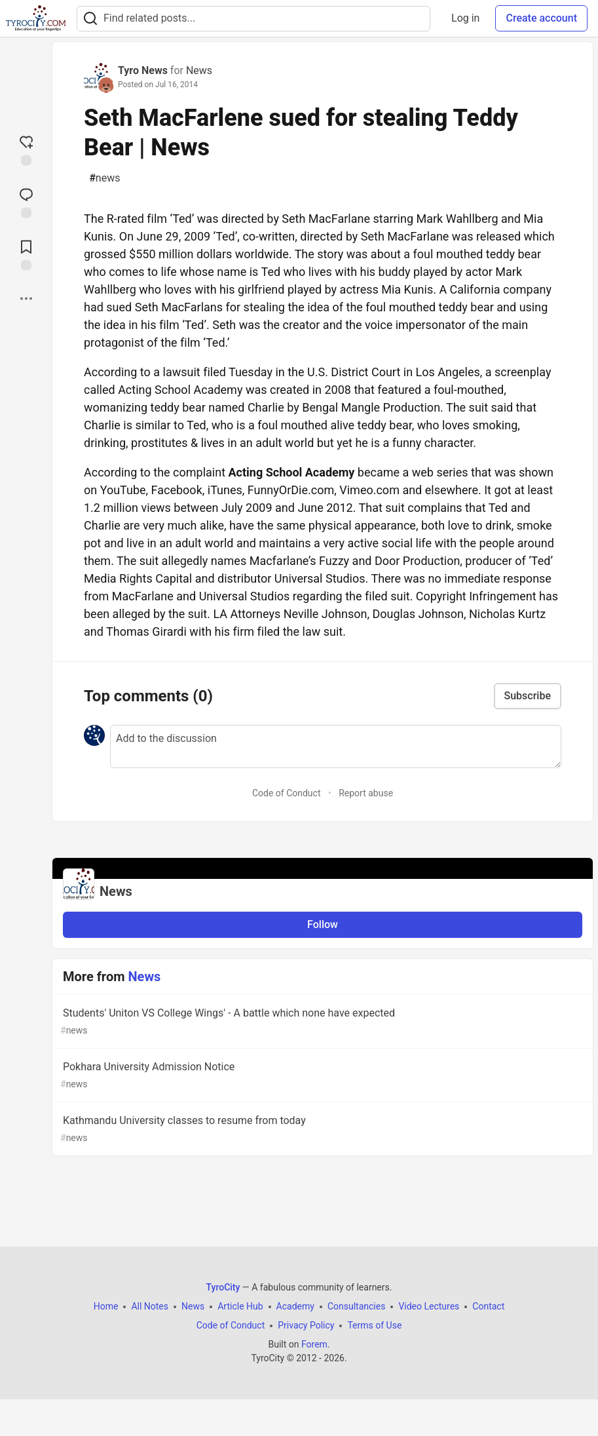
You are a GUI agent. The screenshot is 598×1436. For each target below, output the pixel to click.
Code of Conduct (286, 793)
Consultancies (356, 1306)
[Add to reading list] (26, 254)
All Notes (149, 1306)
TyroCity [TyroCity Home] (223, 1287)
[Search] (90, 19)
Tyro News (143, 70)
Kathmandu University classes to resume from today (321, 1129)
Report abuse (366, 793)
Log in (465, 18)
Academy (295, 1306)
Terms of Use (374, 1325)
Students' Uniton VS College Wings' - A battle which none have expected (321, 1022)
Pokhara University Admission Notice (321, 1075)
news (104, 178)
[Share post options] (26, 298)
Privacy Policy (306, 1325)
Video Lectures (428, 1306)
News (199, 70)
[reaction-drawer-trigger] (26, 149)
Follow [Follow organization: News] (322, 924)
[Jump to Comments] (26, 201)
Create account (541, 18)
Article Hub (240, 1306)
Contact (488, 1306)
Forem (314, 1344)
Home (106, 1306)
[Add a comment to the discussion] (336, 746)
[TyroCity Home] (35, 18)
